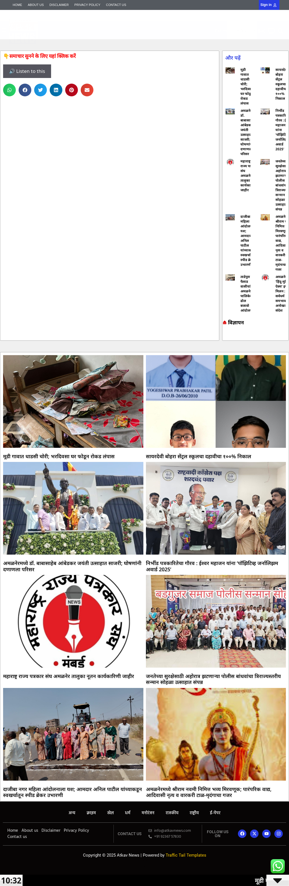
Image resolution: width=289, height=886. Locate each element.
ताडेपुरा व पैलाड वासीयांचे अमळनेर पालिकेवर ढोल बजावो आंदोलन (246, 293)
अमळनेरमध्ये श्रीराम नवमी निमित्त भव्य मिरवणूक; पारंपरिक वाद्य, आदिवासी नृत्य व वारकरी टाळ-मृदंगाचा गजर (209, 792)
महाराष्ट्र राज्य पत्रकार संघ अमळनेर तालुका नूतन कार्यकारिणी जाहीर (248, 175)
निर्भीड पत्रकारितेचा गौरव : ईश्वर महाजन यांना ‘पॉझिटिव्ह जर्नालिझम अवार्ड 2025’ (212, 566)
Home (17, 4)
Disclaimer (59, 4)
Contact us (116, 4)
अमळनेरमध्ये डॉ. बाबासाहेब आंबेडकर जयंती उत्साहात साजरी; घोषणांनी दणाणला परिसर (249, 132)
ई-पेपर (215, 813)
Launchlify (144, 865)
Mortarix (126, 37)
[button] (128, 26)
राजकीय (172, 813)
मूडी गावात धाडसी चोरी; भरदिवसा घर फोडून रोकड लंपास (246, 86)
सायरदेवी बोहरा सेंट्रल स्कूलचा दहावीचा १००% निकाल (281, 84)
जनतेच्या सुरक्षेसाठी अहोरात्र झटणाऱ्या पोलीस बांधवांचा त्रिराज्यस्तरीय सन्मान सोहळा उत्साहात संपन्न (213, 679)
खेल (110, 813)
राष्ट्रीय (194, 813)
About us (36, 4)
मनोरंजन (148, 813)
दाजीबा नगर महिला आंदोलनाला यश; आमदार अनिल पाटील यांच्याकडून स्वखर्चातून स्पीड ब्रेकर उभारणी (248, 240)
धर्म (127, 813)
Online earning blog (224, 335)
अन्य (72, 813)
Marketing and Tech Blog (144, 860)
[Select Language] (242, 30)
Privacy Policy (87, 4)
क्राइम (91, 813)
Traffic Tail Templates (186, 855)
